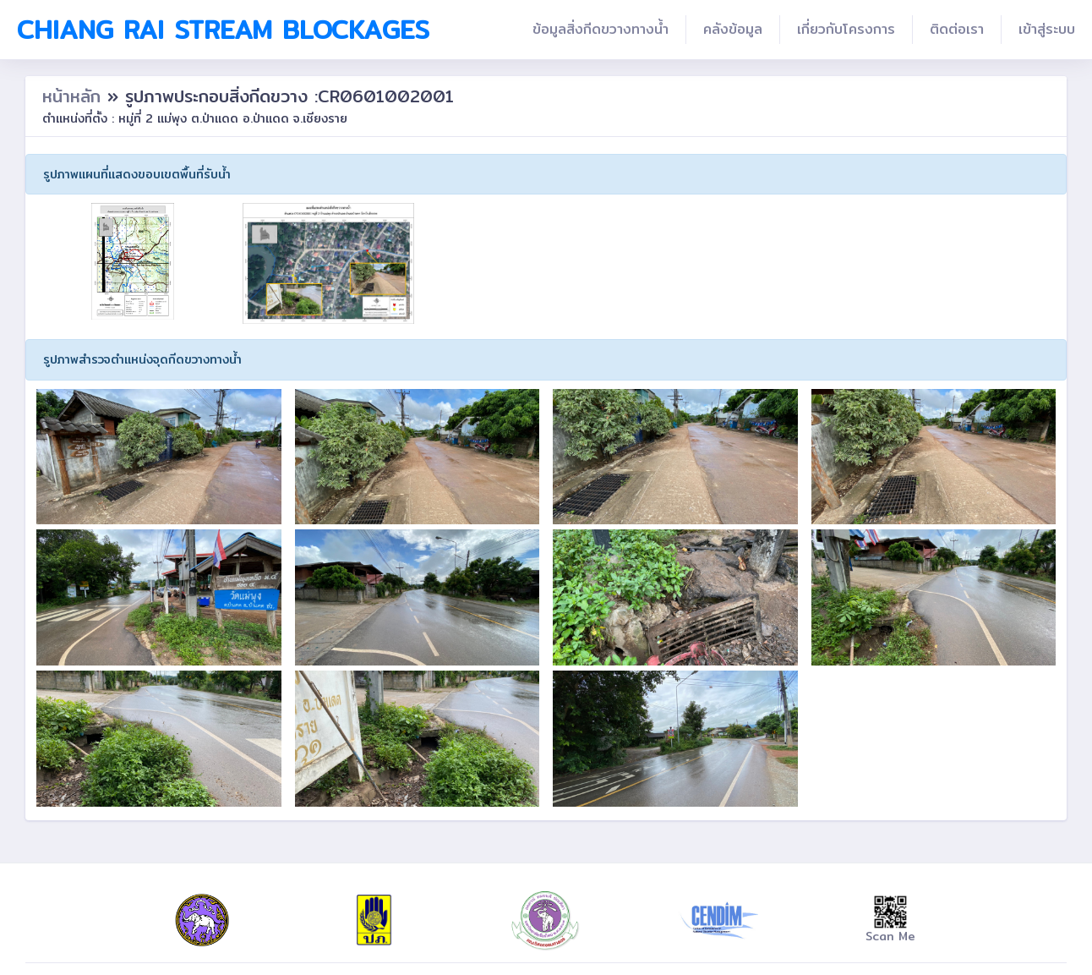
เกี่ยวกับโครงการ (846, 29)
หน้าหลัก (74, 96)
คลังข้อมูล (732, 29)
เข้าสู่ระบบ (1046, 29)
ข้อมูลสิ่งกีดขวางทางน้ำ (600, 29)
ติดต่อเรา (957, 29)
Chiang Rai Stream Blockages (223, 29)
